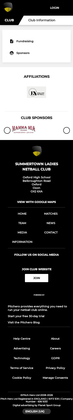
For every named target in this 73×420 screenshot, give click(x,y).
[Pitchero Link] (39, 300)
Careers (55, 348)
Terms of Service (21, 368)
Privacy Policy (55, 368)
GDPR (55, 358)
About (55, 338)
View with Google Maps (36, 202)
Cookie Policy (21, 378)
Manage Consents (55, 378)
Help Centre (21, 338)
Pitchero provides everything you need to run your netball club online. (37, 308)
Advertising (22, 348)
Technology (22, 358)
